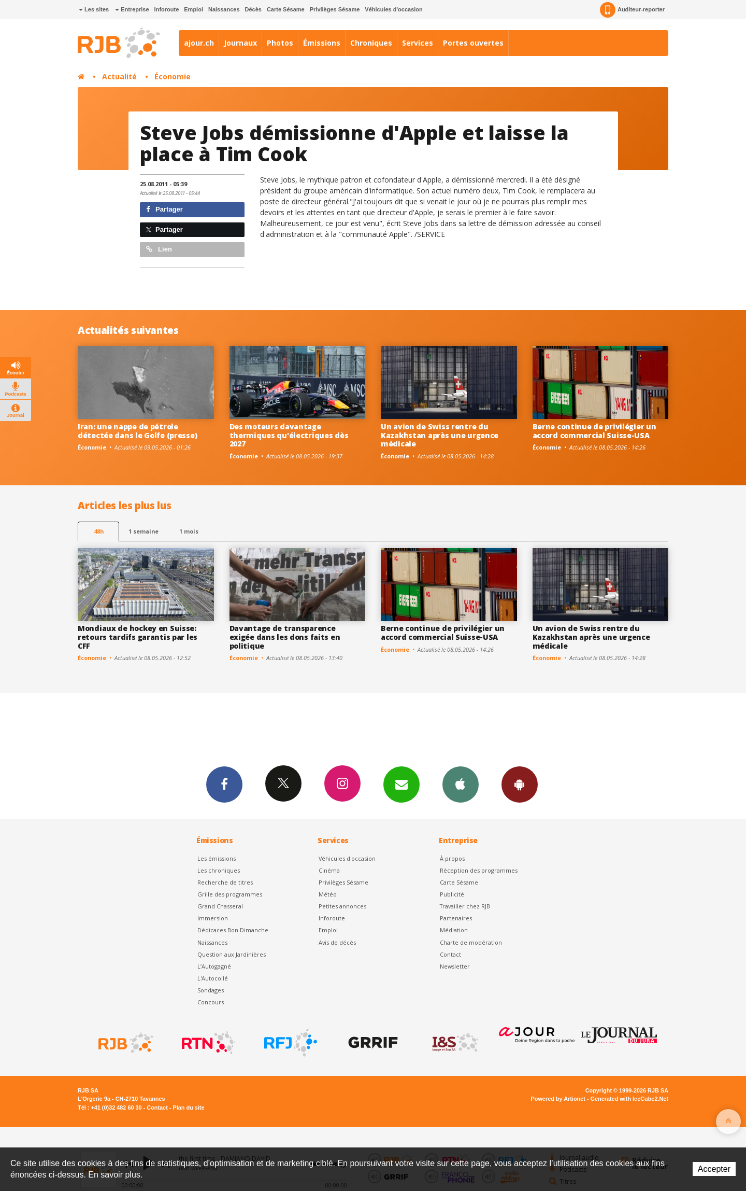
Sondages (210, 990)
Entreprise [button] (132, 9)
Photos (280, 43)
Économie (172, 76)
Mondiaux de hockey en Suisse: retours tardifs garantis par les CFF (137, 637)
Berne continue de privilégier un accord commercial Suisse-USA (594, 431)
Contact (450, 954)
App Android (519, 784)
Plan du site (188, 1107)
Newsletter (455, 966)
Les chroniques (218, 870)
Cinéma (329, 870)
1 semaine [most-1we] (143, 531)
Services (417, 43)
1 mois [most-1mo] (188, 531)
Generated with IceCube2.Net (629, 1099)
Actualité (119, 76)
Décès (253, 9)
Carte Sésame (286, 9)
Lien (159, 249)
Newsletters (401, 784)
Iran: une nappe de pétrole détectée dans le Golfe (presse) (137, 431)
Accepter (714, 1169)
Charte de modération (471, 942)
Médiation (454, 930)
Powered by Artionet (558, 1099)
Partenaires (456, 918)
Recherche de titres (225, 882)
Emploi (193, 9)
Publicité (452, 894)
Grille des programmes (229, 894)
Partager (164, 209)
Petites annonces (342, 906)
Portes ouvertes (473, 43)
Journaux (240, 43)
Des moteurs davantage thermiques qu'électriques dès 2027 (289, 435)
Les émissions (216, 858)
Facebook (224, 784)
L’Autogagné (214, 966)
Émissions (321, 43)
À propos (452, 858)
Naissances (224, 9)
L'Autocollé (212, 978)
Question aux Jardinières (231, 954)
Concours (210, 1002)
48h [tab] (99, 531)
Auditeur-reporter (632, 10)
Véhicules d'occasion (393, 9)
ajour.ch (199, 43)
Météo (328, 894)
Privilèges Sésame (335, 9)
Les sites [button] (94, 9)
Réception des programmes (479, 870)
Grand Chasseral (220, 906)
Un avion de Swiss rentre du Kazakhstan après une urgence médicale (439, 435)
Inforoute (166, 9)
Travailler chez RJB (465, 906)
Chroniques (371, 43)
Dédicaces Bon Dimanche (232, 930)
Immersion (212, 918)
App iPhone (460, 784)
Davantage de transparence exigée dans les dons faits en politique (284, 637)
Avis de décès (337, 942)
